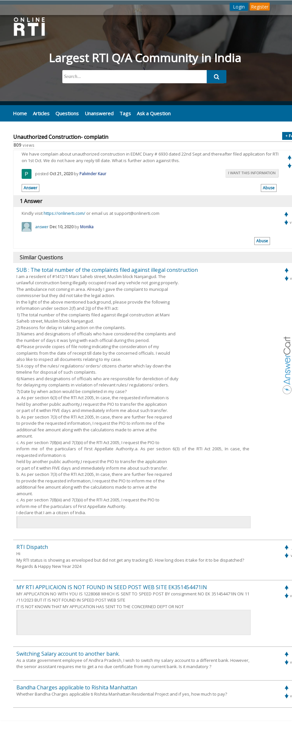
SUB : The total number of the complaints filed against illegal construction (107, 269)
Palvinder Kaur (92, 174)
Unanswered (96, 113)
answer (42, 226)
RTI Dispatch (32, 547)
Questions (65, 113)
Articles (40, 113)
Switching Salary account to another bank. (68, 653)
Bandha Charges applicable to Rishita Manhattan (76, 687)
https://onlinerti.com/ (64, 213)
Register (259, 7)
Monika (87, 226)
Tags (121, 113)
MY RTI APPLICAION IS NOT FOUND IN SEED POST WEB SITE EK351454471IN (111, 586)
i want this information (252, 173)
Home (19, 113)
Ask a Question (149, 113)
